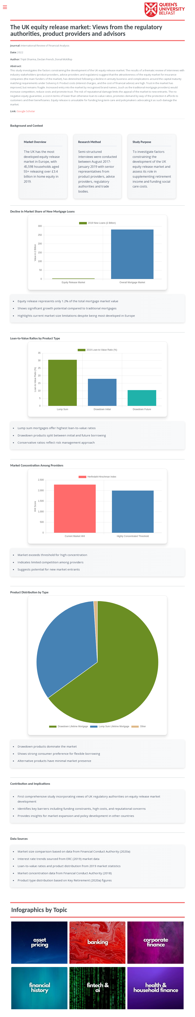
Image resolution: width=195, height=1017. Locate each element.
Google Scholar (26, 111)
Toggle (7, 7)
